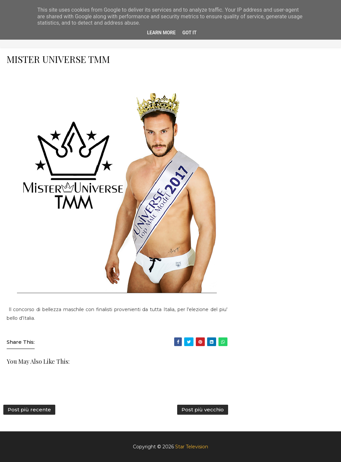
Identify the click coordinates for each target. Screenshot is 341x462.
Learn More (161, 32)
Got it (189, 32)
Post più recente (29, 409)
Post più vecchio (202, 409)
